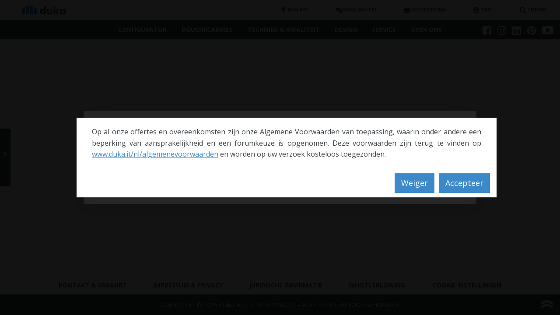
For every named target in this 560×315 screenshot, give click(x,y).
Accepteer (464, 183)
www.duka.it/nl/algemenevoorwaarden (155, 154)
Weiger (414, 183)
